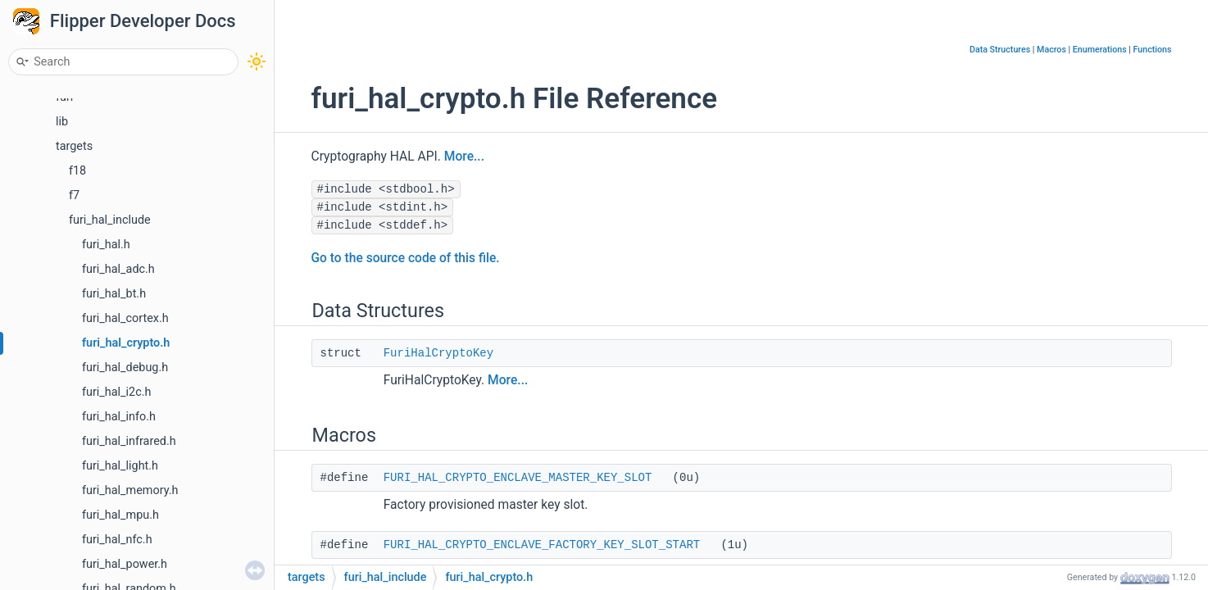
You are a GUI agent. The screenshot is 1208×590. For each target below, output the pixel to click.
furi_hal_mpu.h (120, 515)
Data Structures (1000, 49)
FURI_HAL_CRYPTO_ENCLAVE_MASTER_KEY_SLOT (518, 477)
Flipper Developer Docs (143, 21)
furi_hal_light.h (120, 466)
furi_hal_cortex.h (125, 318)
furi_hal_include (110, 220)
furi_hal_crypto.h (126, 343)
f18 (77, 171)
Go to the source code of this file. (405, 258)
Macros (1051, 49)
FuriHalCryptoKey (438, 353)
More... (464, 156)
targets (74, 146)
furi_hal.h (106, 245)
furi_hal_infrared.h (129, 441)
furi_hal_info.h (119, 417)
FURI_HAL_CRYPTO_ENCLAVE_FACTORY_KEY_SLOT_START (542, 544)
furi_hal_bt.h (114, 294)
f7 (74, 195)
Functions (1152, 49)
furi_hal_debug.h (125, 367)
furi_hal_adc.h (118, 269)
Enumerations (1100, 49)
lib (62, 122)
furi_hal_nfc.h (117, 540)
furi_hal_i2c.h (116, 392)
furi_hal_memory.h (130, 490)
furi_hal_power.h (124, 564)
